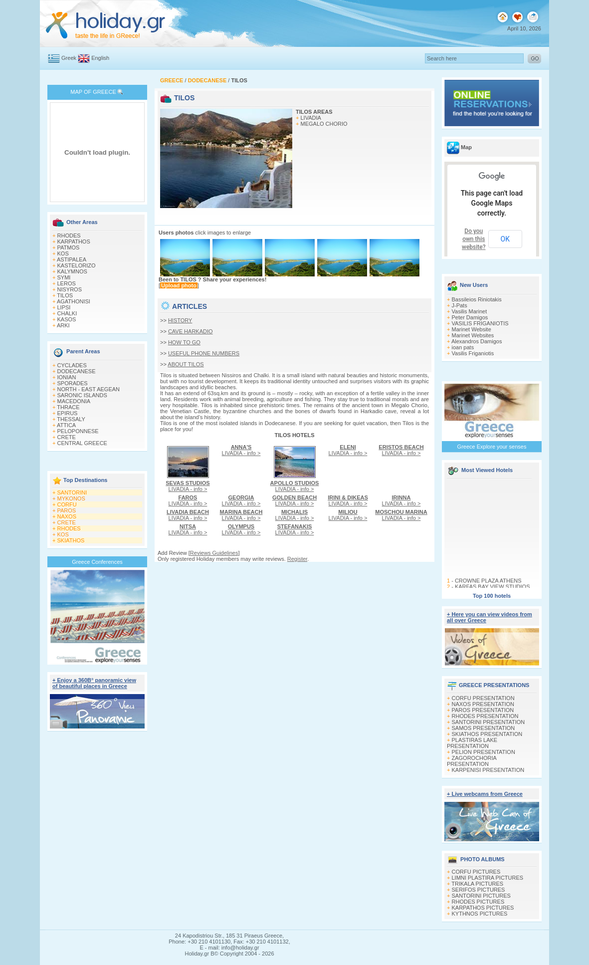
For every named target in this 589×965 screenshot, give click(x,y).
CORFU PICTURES (476, 872)
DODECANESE (76, 371)
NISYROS (69, 289)
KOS (63, 253)
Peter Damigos (470, 317)
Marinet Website (471, 329)
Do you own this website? (474, 239)
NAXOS (67, 516)
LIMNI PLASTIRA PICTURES (488, 878)
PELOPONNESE (78, 431)
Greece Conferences (97, 562)
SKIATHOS (71, 540)
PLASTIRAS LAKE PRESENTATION (472, 743)
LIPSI (64, 307)
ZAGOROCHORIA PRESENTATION (471, 761)
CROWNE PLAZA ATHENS (488, 584)
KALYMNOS (72, 271)
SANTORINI (72, 492)
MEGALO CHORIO (324, 124)
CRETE (66, 437)
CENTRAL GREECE (82, 443)
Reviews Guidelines (214, 553)
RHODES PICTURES (478, 902)
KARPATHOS (73, 241)
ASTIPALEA (71, 259)
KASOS (66, 319)
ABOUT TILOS (185, 364)
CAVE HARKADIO (190, 331)
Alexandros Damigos (476, 341)
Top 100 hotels (492, 596)
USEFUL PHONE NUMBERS (203, 353)
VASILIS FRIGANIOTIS (480, 323)
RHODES (69, 236)
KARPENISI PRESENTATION (488, 770)
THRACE (68, 407)
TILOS (65, 295)
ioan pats (463, 347)
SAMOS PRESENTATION (483, 728)
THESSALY (71, 419)
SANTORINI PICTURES (481, 896)
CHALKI (67, 313)
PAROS (66, 510)
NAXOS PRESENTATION (483, 704)
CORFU (67, 504)
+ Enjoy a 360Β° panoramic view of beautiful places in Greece (94, 683)
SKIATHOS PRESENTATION (487, 734)
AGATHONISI (73, 301)
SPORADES (72, 383)
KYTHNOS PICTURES (480, 914)
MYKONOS (71, 498)
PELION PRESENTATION (483, 752)
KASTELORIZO (76, 265)
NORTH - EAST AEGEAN (88, 389)
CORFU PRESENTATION (483, 698)
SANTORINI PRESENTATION (488, 722)
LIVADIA (311, 118)
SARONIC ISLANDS (82, 395)
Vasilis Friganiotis (473, 353)
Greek (68, 58)
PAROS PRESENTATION (483, 710)
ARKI (63, 325)
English (100, 58)
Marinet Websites (473, 335)
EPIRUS (67, 413)
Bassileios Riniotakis (477, 299)
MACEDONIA (74, 401)
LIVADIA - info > (187, 486)
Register (297, 559)
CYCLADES (72, 365)
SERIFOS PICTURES (478, 890)
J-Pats (459, 305)
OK (505, 239)
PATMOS (68, 247)
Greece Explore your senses (492, 447)
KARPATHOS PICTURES (483, 908)
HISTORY (180, 320)
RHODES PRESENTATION (485, 716)
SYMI (64, 277)
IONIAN (66, 377)
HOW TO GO (184, 342)
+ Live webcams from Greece (485, 794)
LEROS (66, 283)
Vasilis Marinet (469, 311)
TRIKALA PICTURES (477, 884)
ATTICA (66, 425)
